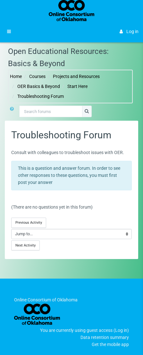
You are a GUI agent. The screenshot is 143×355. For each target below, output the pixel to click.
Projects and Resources (76, 76)
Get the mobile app (110, 344)
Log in (129, 31)
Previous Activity (28, 222)
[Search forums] (50, 111)
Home (16, 76)
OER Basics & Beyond (38, 86)
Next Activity (25, 245)
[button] (11, 111)
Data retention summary (104, 337)
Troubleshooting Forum (40, 96)
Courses (37, 76)
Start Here (77, 86)
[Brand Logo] (72, 10)
